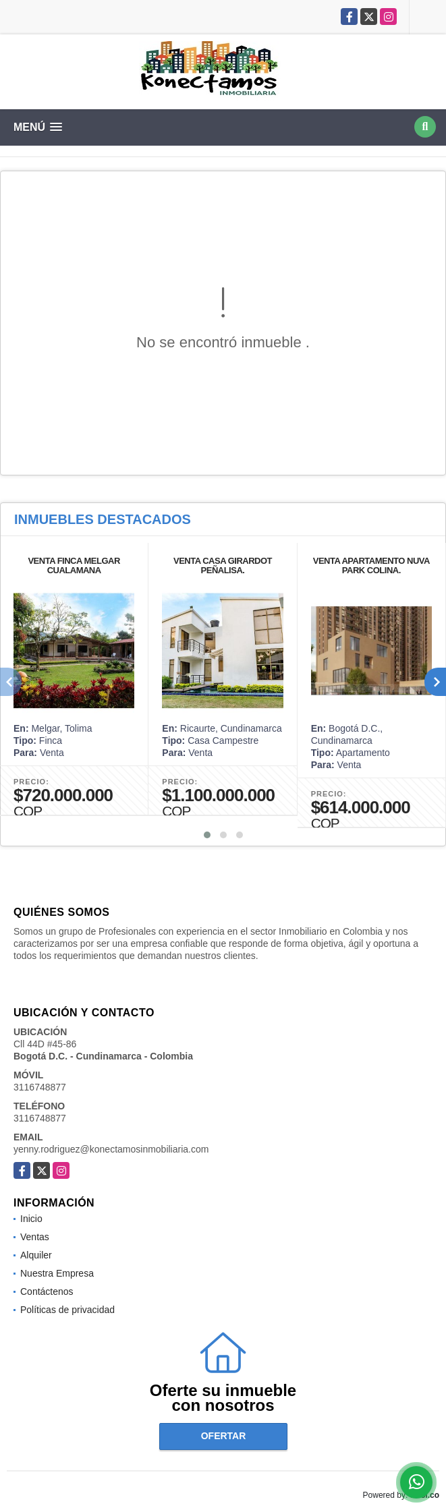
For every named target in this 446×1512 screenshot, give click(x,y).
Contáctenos (47, 1291)
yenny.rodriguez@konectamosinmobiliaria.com (110, 1149)
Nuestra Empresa (57, 1273)
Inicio (31, 1218)
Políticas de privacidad (67, 1309)
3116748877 (39, 1087)
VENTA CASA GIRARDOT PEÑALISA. (222, 565)
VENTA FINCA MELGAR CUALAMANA (73, 565)
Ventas (34, 1236)
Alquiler (36, 1255)
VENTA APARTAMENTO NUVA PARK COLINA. (371, 565)
